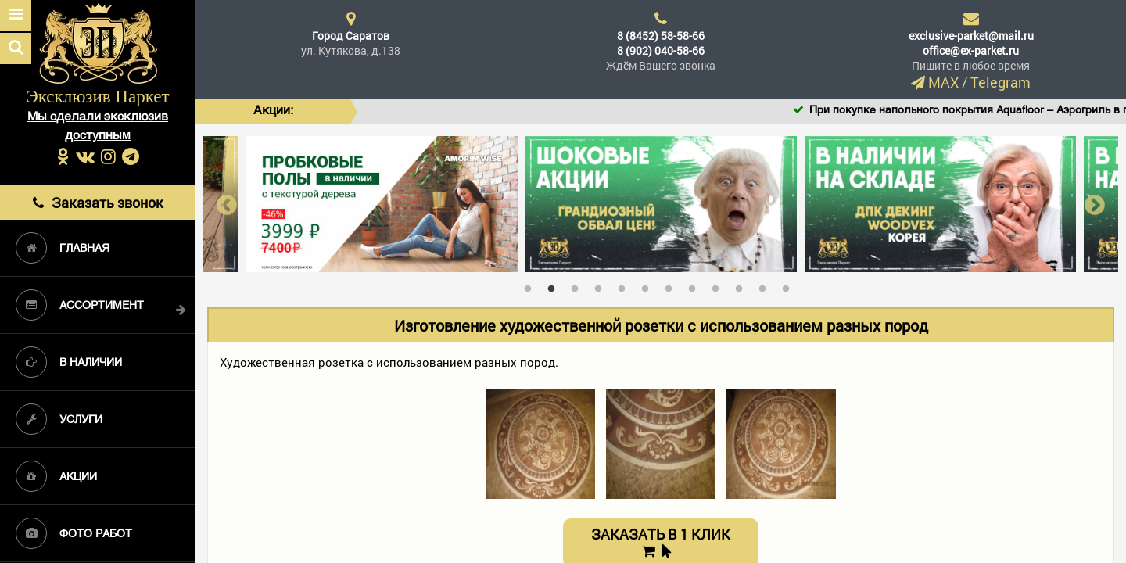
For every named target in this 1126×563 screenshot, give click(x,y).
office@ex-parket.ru (971, 50)
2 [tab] (555, 285)
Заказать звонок (97, 202)
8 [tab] (696, 285)
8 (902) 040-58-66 (661, 50)
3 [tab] (578, 285)
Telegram (1000, 82)
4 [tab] (602, 285)
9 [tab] (719, 285)
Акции (56, 476)
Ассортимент (80, 305)
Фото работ (74, 533)
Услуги (59, 419)
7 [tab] (672, 285)
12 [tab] (790, 285)
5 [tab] (625, 285)
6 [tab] (649, 285)
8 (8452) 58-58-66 (661, 35)
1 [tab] (532, 285)
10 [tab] (743, 285)
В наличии (69, 362)
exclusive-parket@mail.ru (971, 35)
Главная (62, 248)
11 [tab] (766, 285)
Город (350, 35)
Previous (226, 203)
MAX (943, 82)
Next (1094, 203)
